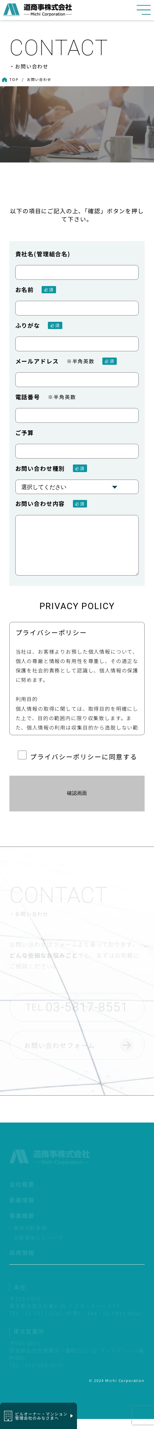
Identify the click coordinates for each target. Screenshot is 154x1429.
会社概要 (21, 1195)
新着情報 (21, 1210)
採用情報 (21, 1263)
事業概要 (21, 1226)
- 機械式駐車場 (28, 1238)
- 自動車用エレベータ (36, 1248)
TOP (13, 79)
